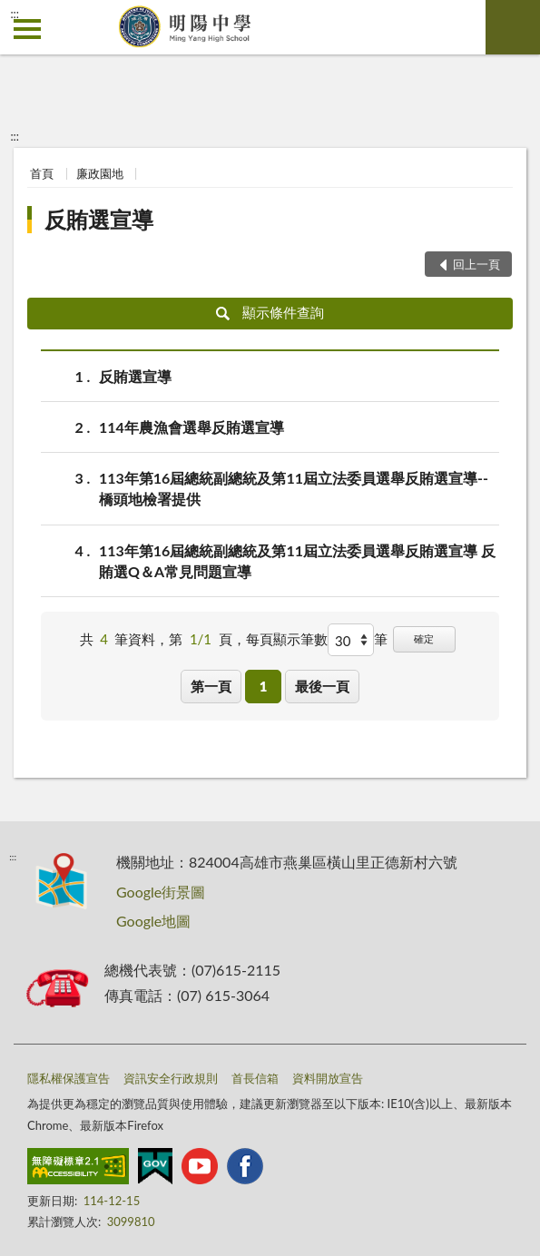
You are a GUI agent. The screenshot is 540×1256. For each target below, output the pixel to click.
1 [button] (264, 686)
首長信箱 (255, 1078)
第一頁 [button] (211, 686)
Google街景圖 (160, 891)
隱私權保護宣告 (68, 1078)
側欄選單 (27, 29)
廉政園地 (99, 173)
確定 (424, 638)
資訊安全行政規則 (170, 1078)
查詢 (513, 27)
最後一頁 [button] (322, 686)
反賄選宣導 (98, 219)
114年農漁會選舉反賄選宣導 (191, 427)
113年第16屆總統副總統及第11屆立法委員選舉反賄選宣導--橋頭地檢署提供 (293, 487)
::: (14, 13)
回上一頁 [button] (476, 264)
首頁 (42, 173)
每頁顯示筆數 (287, 639)
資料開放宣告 (327, 1078)
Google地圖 (153, 920)
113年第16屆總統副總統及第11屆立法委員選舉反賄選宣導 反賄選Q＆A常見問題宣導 (297, 560)
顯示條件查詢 (270, 312)
